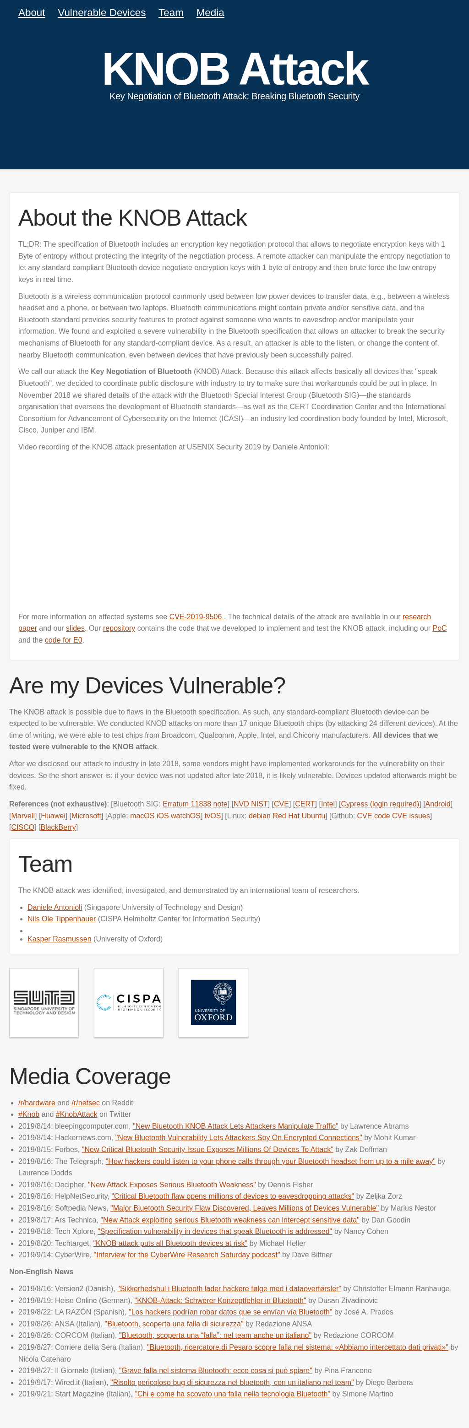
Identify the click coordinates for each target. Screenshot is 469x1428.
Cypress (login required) (380, 804)
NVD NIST (251, 804)
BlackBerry (58, 827)
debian (260, 816)
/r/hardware (36, 1103)
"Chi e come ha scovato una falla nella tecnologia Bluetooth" (232, 1394)
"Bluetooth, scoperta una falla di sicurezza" (174, 1324)
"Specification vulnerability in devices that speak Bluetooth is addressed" (215, 1231)
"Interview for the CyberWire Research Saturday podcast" (187, 1255)
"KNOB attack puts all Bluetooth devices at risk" (170, 1243)
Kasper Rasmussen (59, 939)
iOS (163, 816)
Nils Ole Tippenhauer (61, 919)
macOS (142, 816)
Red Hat (286, 816)
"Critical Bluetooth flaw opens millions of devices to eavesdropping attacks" (232, 1196)
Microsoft (86, 816)
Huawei (53, 816)
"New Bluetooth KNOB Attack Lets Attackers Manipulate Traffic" (235, 1126)
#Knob (28, 1114)
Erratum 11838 (187, 804)
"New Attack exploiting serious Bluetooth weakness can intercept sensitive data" (229, 1220)
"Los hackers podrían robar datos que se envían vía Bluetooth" (231, 1312)
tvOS (213, 816)
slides (75, 628)
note (220, 804)
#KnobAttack (77, 1114)
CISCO (22, 827)
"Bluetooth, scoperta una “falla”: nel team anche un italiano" (215, 1335)
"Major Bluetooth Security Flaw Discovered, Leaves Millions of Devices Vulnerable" (244, 1208)
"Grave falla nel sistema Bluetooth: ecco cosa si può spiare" (215, 1370)
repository (119, 628)
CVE (281, 804)
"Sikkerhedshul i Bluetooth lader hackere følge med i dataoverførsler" (229, 1289)
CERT (305, 804)
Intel (328, 804)
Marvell (23, 816)
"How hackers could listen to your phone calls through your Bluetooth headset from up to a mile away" (271, 1161)
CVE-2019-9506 (196, 617)
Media (210, 12)
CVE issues (411, 816)
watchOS (186, 816)
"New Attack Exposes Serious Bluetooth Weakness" (172, 1185)
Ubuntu (314, 816)
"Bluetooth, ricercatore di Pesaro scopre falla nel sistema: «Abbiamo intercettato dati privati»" (297, 1347)
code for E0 (63, 640)
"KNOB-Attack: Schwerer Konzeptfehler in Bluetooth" (220, 1300)
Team (171, 12)
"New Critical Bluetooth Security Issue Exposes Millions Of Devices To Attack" (207, 1149)
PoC (440, 628)
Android (438, 804)
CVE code (373, 816)
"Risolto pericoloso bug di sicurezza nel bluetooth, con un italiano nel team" (232, 1382)
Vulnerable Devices (102, 12)
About (31, 12)
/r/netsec (86, 1103)
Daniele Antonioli (54, 907)
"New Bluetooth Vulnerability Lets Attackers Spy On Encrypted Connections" (238, 1137)
